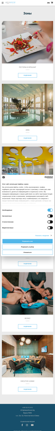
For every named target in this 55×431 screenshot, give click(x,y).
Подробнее (28, 75)
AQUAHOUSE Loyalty (11, 17)
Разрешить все (27, 241)
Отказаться (27, 252)
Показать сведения (42, 235)
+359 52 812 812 (13, 22)
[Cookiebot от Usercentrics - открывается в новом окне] (44, 177)
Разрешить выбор (27, 247)
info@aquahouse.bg (27, 410)
